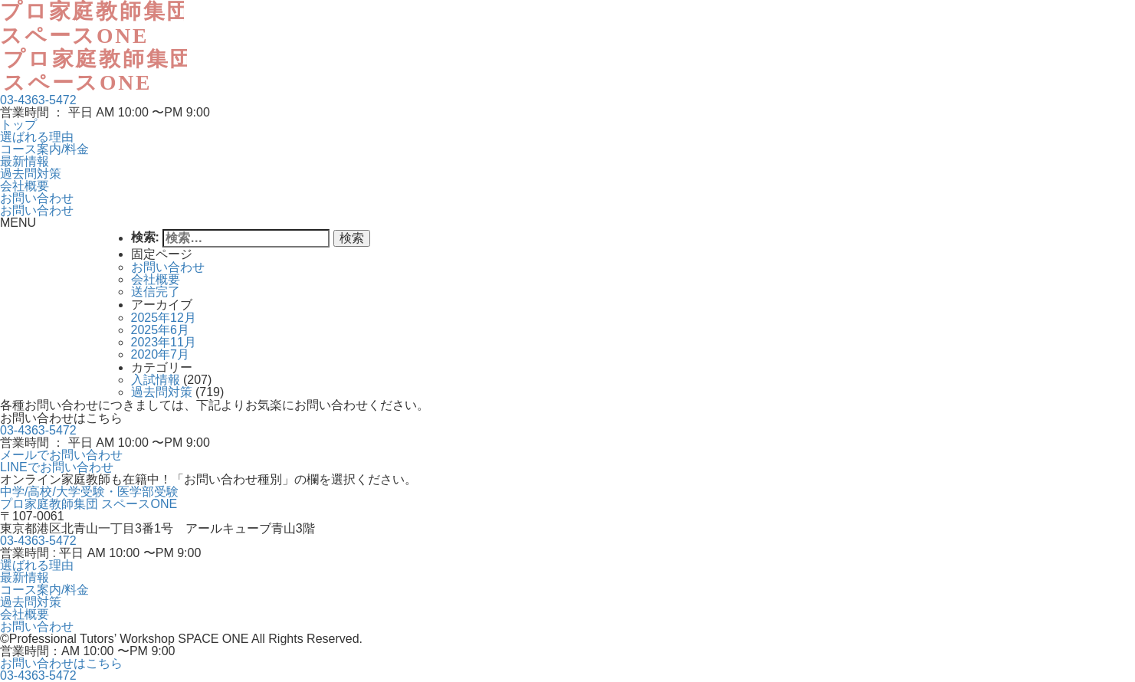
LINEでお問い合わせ (56, 467)
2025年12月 (163, 317)
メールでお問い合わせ (61, 454)
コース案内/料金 (44, 149)
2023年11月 (163, 342)
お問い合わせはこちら (61, 663)
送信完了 (155, 291)
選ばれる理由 (37, 136)
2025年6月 (160, 329)
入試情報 (155, 379)
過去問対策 (30, 173)
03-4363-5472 (38, 100)
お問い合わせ (37, 198)
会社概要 (24, 185)
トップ (18, 124)
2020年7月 (160, 354)
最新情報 (24, 161)
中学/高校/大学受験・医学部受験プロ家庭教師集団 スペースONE (89, 497)
